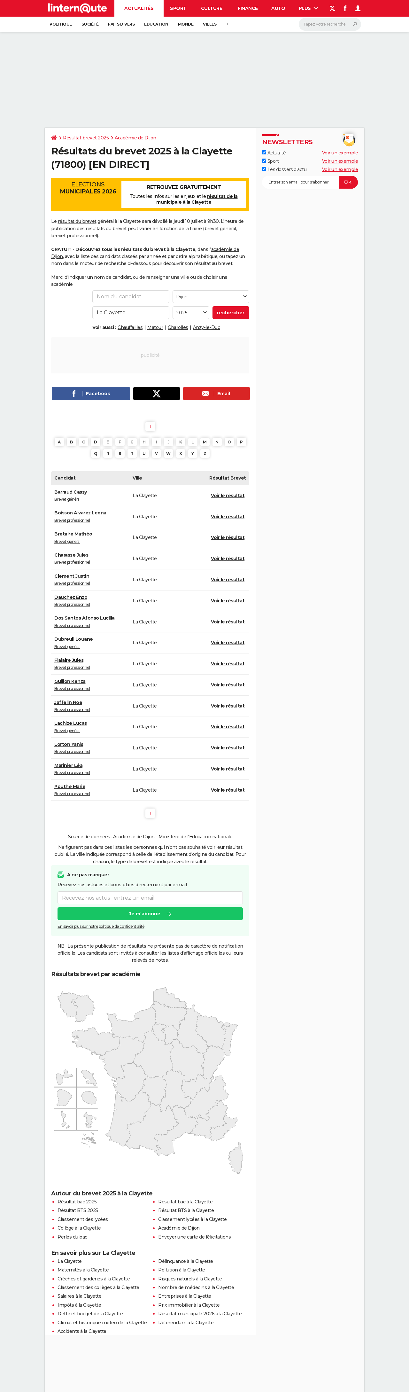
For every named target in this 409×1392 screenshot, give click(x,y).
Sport (178, 8)
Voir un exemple (340, 153)
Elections (88, 188)
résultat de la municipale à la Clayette (197, 199)
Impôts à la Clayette (79, 1305)
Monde (186, 24)
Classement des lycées (83, 1219)
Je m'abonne (144, 914)
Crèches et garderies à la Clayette (94, 1279)
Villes (209, 24)
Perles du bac (72, 1237)
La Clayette (70, 1261)
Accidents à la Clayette (82, 1331)
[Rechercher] (330, 24)
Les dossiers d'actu (284, 169)
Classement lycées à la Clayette (192, 1219)
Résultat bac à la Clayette (185, 1202)
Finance (248, 8)
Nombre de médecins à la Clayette (196, 1287)
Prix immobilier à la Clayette (189, 1305)
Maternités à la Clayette (83, 1270)
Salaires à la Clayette (79, 1296)
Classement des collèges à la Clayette (98, 1287)
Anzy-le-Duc (206, 327)
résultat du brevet (77, 221)
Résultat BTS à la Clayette (186, 1210)
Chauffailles (130, 327)
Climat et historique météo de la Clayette (102, 1323)
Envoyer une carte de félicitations (194, 1237)
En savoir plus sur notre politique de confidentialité (101, 926)
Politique (61, 24)
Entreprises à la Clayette (184, 1296)
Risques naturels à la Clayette (190, 1279)
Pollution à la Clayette (181, 1270)
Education (156, 24)
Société (90, 24)
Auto (278, 8)
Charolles (178, 327)
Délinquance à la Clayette (185, 1261)
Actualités (138, 8)
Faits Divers (121, 24)
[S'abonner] (310, 182)
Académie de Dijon (135, 138)
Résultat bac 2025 (77, 1202)
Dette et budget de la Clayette (90, 1314)
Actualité (274, 153)
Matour (155, 327)
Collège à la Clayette (79, 1228)
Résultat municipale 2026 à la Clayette (200, 1314)
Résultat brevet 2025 (86, 138)
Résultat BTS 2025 (78, 1210)
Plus (309, 8)
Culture (211, 8)
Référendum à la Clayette (185, 1323)
